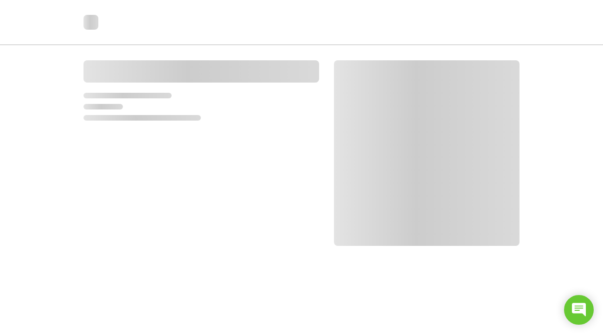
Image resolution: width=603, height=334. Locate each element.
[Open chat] (579, 310)
